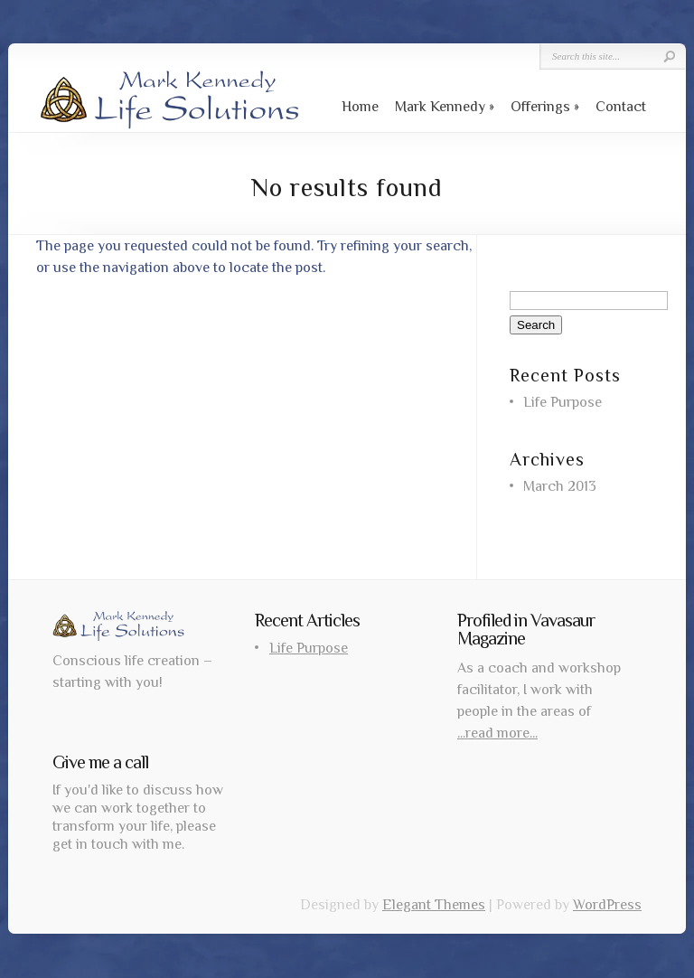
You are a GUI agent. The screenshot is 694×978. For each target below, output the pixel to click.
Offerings (540, 107)
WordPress (607, 905)
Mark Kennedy (440, 107)
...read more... (497, 733)
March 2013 (559, 486)
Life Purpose (562, 402)
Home (360, 107)
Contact (621, 107)
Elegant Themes (433, 905)
